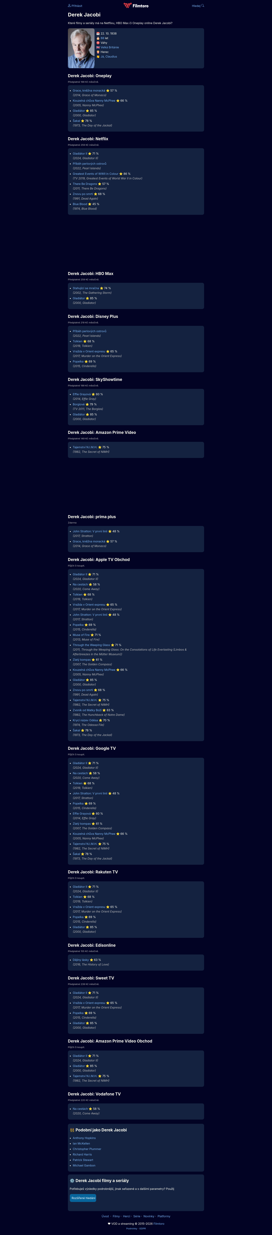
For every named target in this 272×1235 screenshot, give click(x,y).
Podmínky (131, 1228)
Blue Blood (80, 204)
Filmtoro (159, 1223)
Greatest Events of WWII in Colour (95, 173)
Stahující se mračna (86, 288)
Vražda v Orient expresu (89, 351)
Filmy (116, 1216)
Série (136, 1216)
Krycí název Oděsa (85, 720)
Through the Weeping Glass (91, 645)
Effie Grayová (82, 394)
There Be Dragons (85, 184)
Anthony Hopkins (84, 1138)
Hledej (198, 6)
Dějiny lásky (81, 960)
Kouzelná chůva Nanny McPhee (94, 100)
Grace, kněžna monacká (89, 90)
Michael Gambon (84, 1165)
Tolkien (77, 341)
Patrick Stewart (83, 1160)
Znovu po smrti (83, 194)
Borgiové (79, 404)
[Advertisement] (42, 54)
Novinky (148, 1216)
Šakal (76, 121)
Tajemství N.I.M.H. (85, 447)
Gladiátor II (80, 153)
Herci (126, 1216)
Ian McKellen (81, 1143)
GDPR (142, 1228)
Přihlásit (75, 6)
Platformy (164, 1216)
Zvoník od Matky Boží (87, 710)
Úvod (105, 1216)
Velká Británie (110, 47)
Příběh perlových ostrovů (89, 163)
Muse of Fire (81, 635)
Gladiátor (79, 110)
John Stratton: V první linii (90, 531)
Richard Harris (82, 1154)
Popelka (78, 361)
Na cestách (80, 584)
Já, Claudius (109, 56)
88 (102, 38)
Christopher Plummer (87, 1149)
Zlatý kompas (82, 659)
